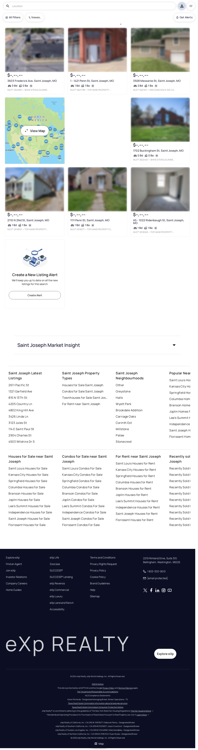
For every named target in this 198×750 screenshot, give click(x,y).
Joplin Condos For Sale (78, 500)
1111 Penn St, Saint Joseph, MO (89, 220)
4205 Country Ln (20, 404)
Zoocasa (55, 564)
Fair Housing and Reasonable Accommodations (97, 691)
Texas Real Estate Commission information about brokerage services (97, 703)
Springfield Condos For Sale (81, 481)
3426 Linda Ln (18, 416)
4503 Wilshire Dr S (22, 442)
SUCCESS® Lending (61, 577)
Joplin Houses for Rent (132, 495)
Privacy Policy (98, 570)
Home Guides (13, 590)
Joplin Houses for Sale (24, 500)
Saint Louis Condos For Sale (81, 468)
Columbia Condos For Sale (80, 487)
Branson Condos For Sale (80, 493)
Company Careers (16, 583)
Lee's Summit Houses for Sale (29, 506)
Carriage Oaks (126, 416)
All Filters (13, 17)
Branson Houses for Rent (133, 488)
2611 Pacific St (19, 385)
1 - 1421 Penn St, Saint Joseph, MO (92, 81)
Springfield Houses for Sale (28, 481)
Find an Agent (14, 564)
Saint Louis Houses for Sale (28, 468)
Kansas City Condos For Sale (82, 475)
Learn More (142, 714)
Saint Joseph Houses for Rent (137, 514)
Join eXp (11, 570)
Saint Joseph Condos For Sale (83, 519)
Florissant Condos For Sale (81, 525)
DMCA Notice (98, 684)
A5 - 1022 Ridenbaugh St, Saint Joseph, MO (158, 221)
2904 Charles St (20, 435)
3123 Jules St (18, 423)
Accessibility (57, 609)
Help (92, 590)
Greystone (123, 391)
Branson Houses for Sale (26, 493)
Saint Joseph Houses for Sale (29, 519)
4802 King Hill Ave (21, 410)
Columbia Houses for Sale (27, 487)
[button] (97, 345)
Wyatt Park (123, 404)
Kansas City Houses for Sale (28, 475)
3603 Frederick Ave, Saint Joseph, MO (32, 81)
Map (99, 743)
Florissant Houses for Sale (27, 525)
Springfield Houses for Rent (135, 476)
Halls (119, 398)
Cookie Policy (98, 577)
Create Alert (35, 295)
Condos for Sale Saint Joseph (83, 391)
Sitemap (95, 596)
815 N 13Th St (18, 398)
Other (120, 385)
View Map (34, 131)
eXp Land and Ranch (62, 603)
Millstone (122, 429)
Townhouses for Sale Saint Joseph (85, 398)
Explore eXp (13, 557)
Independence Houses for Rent (138, 507)
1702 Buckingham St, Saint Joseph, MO (158, 151)
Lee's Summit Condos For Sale (83, 506)
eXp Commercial (59, 590)
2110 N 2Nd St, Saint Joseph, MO (28, 220)
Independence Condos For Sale (84, 512)
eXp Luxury (56, 596)
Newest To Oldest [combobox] (36, 17)
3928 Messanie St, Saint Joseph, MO (157, 81)
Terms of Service (125, 688)
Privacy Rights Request (103, 564)
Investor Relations (16, 577)
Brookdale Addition (129, 410)
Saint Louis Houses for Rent (135, 463)
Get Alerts (184, 17)
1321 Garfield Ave (20, 391)
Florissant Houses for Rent (134, 520)
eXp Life (54, 557)
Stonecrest (124, 442)
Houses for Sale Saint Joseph (82, 385)
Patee (120, 435)
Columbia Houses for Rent (134, 482)
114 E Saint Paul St (21, 429)
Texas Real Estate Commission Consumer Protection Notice (97, 707)
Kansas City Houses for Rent (136, 470)
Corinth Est (124, 423)
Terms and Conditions (102, 557)
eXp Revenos (57, 583)
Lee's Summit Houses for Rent (137, 501)
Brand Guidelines (100, 583)
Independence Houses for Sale (30, 512)
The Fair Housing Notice (141, 711)
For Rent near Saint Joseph (81, 404)
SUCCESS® (56, 570)
